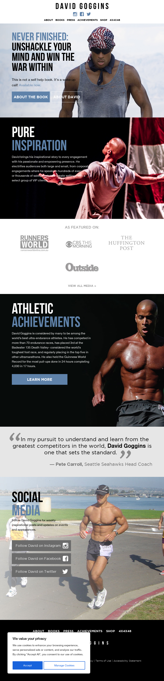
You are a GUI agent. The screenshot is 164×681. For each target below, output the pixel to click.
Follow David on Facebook (42, 558)
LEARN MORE (39, 379)
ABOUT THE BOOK (31, 97)
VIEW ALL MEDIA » (82, 285)
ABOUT (48, 20)
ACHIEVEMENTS (87, 20)
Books (59, 20)
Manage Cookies (64, 665)
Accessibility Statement (127, 660)
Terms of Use (103, 660)
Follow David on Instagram (42, 545)
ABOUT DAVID (66, 97)
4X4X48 (115, 20)
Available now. (30, 85)
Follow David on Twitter (42, 571)
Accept (27, 665)
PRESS (71, 20)
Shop (103, 20)
